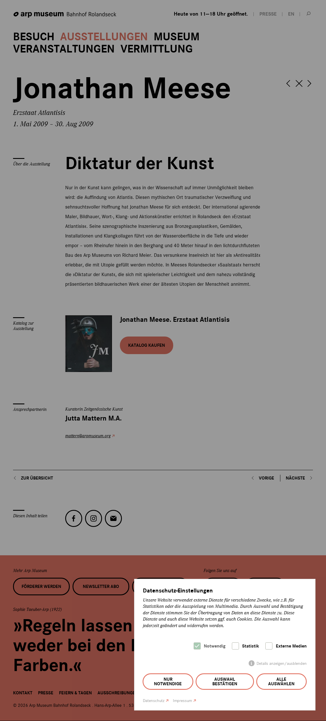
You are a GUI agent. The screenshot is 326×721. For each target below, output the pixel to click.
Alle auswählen (281, 681)
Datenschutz (153, 700)
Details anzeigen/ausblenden (282, 663)
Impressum (182, 700)
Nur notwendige (168, 681)
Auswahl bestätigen (224, 681)
